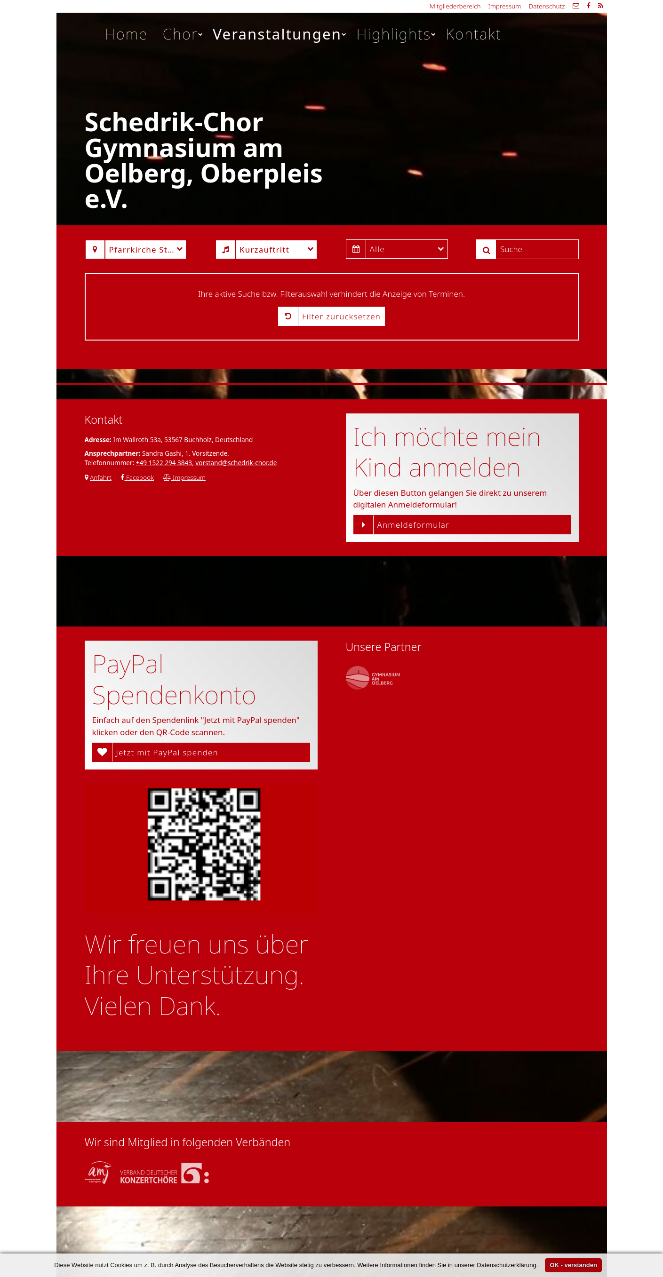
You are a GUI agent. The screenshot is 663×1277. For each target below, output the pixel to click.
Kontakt (474, 34)
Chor (183, 34)
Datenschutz (546, 5)
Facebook (137, 477)
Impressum (504, 5)
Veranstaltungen (280, 34)
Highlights (397, 34)
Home (126, 34)
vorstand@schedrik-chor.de (236, 462)
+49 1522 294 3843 (164, 462)
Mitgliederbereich (455, 5)
